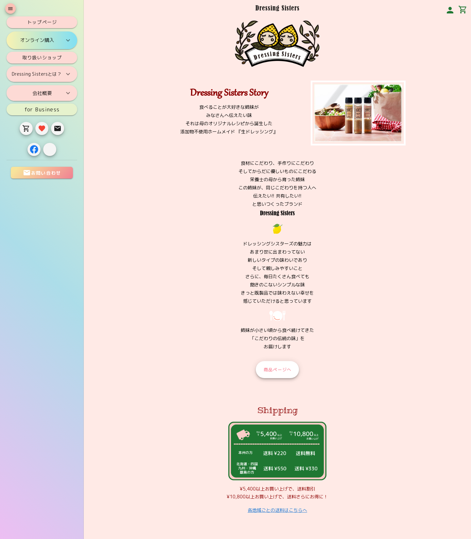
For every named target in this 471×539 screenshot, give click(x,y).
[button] (450, 10)
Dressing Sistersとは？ (42, 74)
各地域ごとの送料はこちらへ (277, 510)
